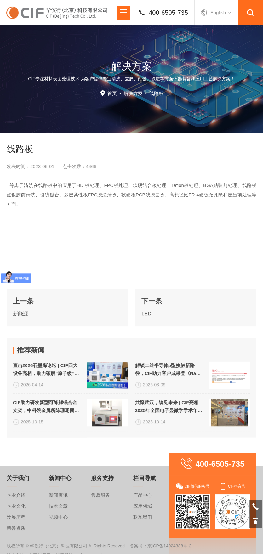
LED (146, 339)
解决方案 (133, 93)
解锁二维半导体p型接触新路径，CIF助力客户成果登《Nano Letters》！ (168, 427)
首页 (112, 93)
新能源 (20, 339)
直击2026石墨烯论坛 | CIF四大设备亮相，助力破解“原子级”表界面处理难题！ (46, 427)
